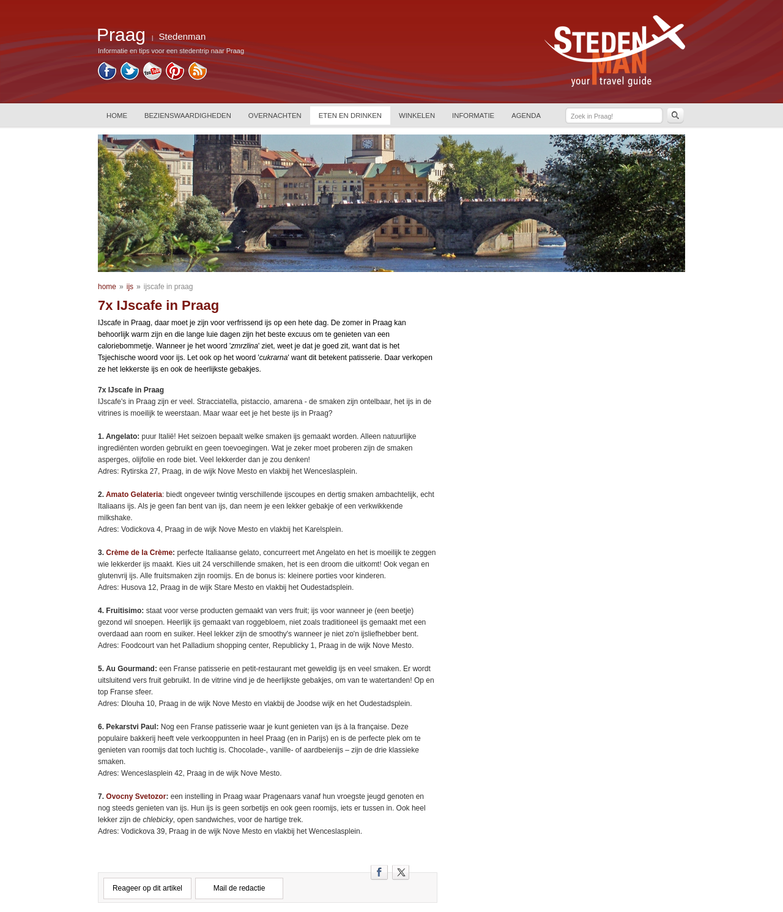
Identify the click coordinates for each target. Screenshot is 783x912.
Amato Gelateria (134, 494)
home (107, 286)
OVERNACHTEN (275, 115)
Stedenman (182, 36)
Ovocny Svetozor (136, 796)
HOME (116, 115)
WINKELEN (417, 115)
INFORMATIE (473, 115)
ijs (130, 286)
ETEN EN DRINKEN (350, 115)
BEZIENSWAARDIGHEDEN (187, 115)
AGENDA (526, 115)
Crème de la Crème (139, 552)
